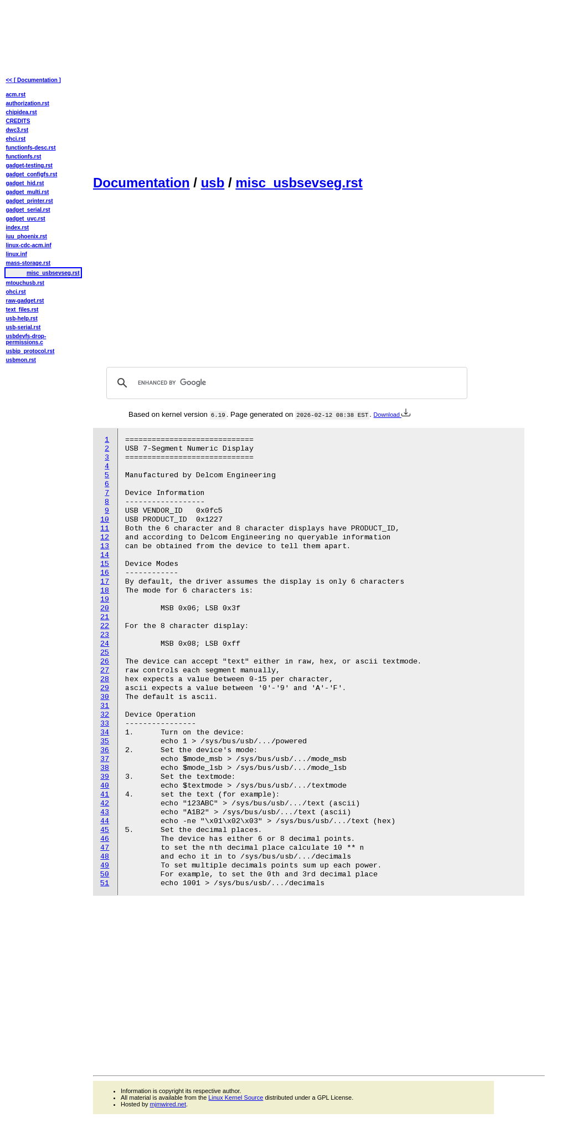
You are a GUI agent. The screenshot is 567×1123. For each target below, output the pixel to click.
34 (104, 732)
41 (104, 794)
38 (104, 768)
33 (104, 723)
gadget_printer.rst (29, 201)
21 (104, 617)
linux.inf (16, 254)
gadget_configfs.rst (32, 174)
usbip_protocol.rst (30, 351)
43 (104, 812)
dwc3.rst (17, 130)
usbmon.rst (21, 360)
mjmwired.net (168, 1104)
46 (104, 839)
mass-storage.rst (28, 263)
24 (104, 644)
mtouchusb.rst (25, 283)
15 (104, 564)
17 (104, 582)
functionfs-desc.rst (31, 148)
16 (104, 573)
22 (104, 626)
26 (104, 661)
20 (104, 608)
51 (104, 883)
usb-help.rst (22, 318)
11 (104, 528)
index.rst (17, 227)
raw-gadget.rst (25, 301)
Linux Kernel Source (235, 1097)
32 (104, 715)
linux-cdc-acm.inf (28, 245)
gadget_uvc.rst (25, 219)
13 (104, 546)
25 (104, 653)
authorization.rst (27, 103)
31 (104, 706)
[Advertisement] (319, 86)
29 (104, 688)
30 (104, 697)
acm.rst (16, 94)
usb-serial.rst (23, 327)
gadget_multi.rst (27, 192)
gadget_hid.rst (25, 183)
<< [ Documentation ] (33, 80)
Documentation (141, 182)
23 (104, 635)
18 (104, 590)
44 (104, 821)
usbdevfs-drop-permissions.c (26, 339)
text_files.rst (22, 310)
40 (104, 786)
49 (104, 865)
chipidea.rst (21, 112)
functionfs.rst (24, 157)
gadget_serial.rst (28, 210)
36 (104, 750)
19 (104, 599)
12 (104, 537)
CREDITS (18, 121)
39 (104, 777)
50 (104, 874)
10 (104, 519)
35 (104, 741)
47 (104, 848)
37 (104, 759)
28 (104, 679)
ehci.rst (16, 139)
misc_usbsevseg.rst (298, 182)
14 (104, 555)
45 (104, 830)
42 (104, 803)
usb (213, 182)
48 (104, 857)
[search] (285, 383)
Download (392, 414)
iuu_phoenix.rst (26, 236)
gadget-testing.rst (29, 165)
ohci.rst (16, 292)
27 (104, 670)
